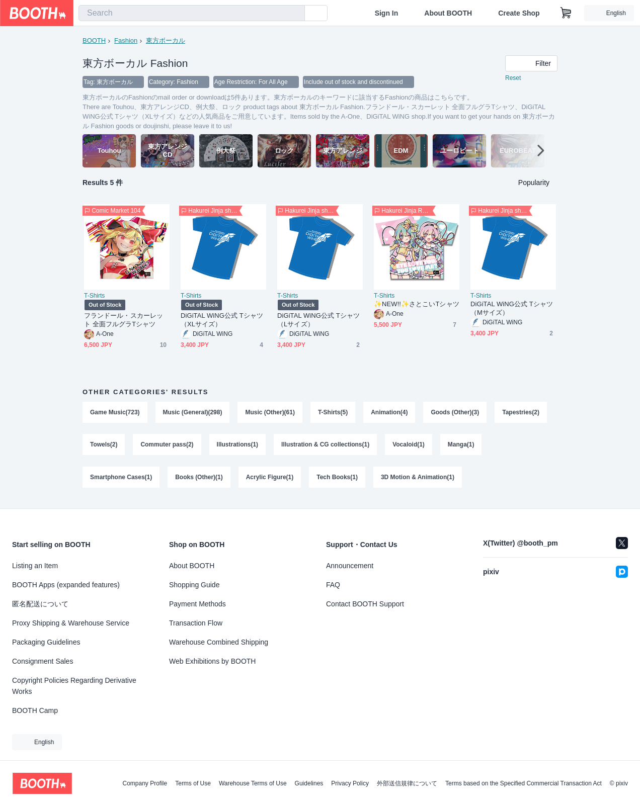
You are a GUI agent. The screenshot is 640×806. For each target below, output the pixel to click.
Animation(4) (389, 412)
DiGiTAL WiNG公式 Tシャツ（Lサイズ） (318, 320)
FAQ (333, 585)
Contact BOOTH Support (365, 604)
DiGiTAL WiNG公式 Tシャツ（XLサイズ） (222, 320)
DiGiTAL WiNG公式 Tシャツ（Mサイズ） (511, 309)
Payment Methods (197, 604)
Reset (513, 78)
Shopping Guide (194, 585)
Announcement (349, 566)
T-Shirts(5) (333, 412)
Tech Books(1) (337, 479)
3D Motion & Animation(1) (418, 479)
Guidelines (309, 783)
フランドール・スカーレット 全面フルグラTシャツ (123, 320)
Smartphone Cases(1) (121, 479)
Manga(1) (461, 446)
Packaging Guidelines (46, 642)
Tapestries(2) (521, 412)
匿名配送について (40, 604)
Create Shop (518, 13)
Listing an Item (35, 566)
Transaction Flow (195, 623)
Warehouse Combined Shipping (218, 642)
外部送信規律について (407, 783)
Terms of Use (193, 783)
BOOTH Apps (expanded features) (66, 585)
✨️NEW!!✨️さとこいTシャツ (416, 304)
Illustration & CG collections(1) (326, 446)
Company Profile (144, 783)
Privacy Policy (350, 783)
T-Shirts (94, 296)
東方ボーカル (165, 40)
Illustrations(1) (238, 446)
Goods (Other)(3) (455, 412)
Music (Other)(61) (270, 412)
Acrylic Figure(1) (270, 479)
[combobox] (191, 13)
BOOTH (94, 40)
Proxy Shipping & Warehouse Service (70, 623)
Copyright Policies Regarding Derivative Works (74, 685)
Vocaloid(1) (409, 446)
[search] (295, 14)
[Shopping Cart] (566, 13)
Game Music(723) (115, 412)
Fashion (125, 40)
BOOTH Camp (35, 710)
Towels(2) (103, 446)
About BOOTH (448, 13)
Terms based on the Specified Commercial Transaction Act (523, 783)
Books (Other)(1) (199, 479)
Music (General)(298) (192, 412)
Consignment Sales (42, 661)
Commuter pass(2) (166, 446)
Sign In (386, 13)
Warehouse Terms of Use (253, 783)
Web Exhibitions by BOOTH (212, 661)
